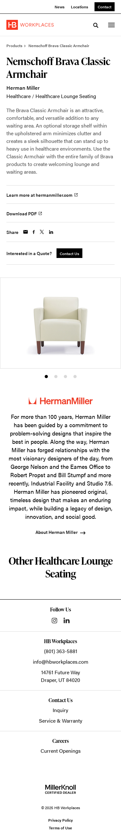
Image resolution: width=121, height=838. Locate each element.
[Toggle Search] (95, 25)
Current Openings (61, 750)
